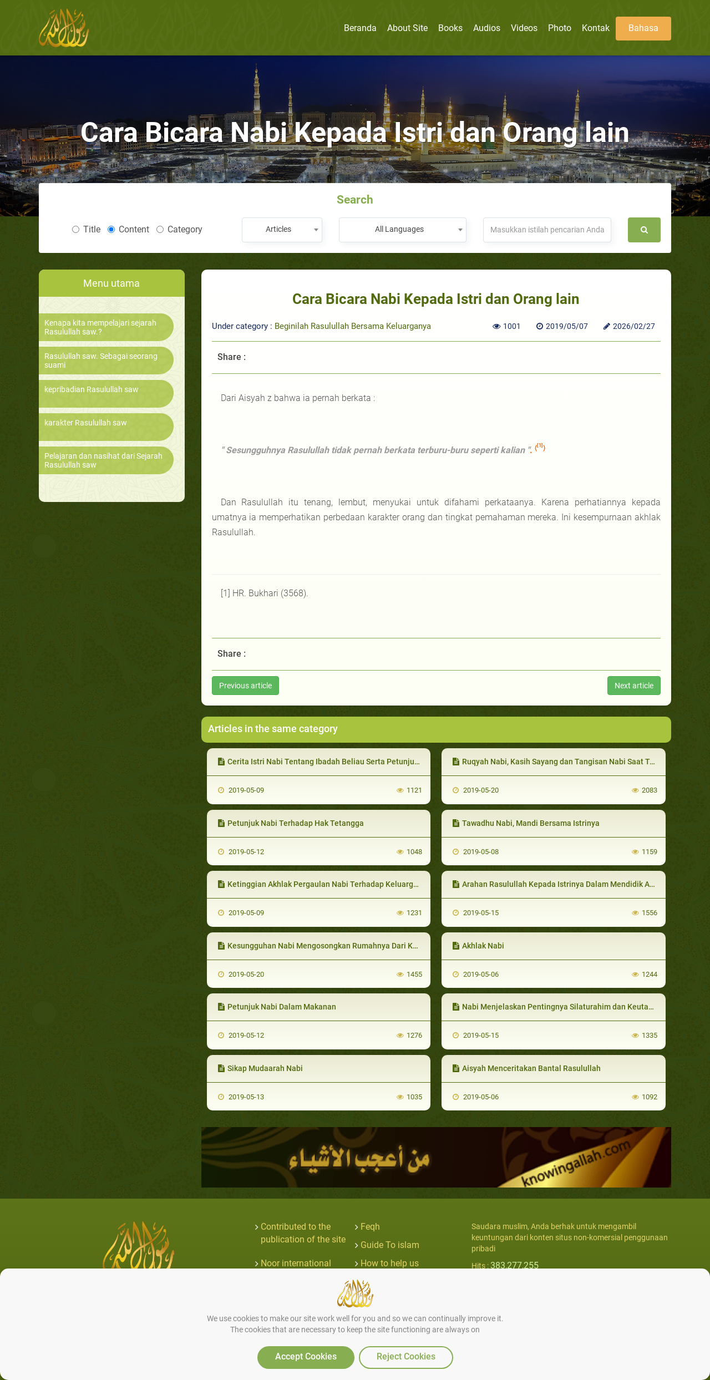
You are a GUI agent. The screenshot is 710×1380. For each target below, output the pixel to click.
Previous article (245, 685)
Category (179, 229)
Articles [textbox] (278, 229)
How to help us (390, 1263)
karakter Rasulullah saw (85, 423)
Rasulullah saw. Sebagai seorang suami (101, 360)
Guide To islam (390, 1245)
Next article (634, 685)
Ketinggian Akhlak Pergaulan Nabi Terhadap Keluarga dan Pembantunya (351, 884)
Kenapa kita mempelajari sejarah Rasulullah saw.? (100, 327)
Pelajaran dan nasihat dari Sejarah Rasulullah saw (103, 460)
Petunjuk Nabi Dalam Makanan (277, 1006)
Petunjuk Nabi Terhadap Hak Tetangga (291, 823)
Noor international (296, 1263)
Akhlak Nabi (478, 945)
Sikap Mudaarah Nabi (260, 1068)
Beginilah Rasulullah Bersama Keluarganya (353, 326)
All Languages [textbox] (399, 229)
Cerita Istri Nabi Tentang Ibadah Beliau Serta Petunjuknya (324, 761)
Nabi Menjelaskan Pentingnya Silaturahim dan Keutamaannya (567, 1006)
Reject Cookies (406, 1356)
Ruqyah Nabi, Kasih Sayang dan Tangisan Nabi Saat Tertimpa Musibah (581, 761)
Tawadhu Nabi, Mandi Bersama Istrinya (526, 823)
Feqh (370, 1226)
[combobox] (282, 229)
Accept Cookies (306, 1356)
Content (128, 229)
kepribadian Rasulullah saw (91, 389)
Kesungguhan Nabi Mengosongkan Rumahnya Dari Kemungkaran (337, 945)
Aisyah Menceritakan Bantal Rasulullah (527, 1068)
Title (86, 229)
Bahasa (643, 28)
